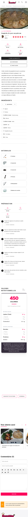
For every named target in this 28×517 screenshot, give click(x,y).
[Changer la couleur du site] (19, 2)
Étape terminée (9, 224)
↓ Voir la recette (14, 58)
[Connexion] (25, 2)
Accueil (3, 6)
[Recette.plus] (13, 3)
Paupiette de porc (9, 396)
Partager (14, 65)
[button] (2, 470)
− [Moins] (2, 104)
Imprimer (14, 61)
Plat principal (8, 6)
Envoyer (14, 494)
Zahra (6, 38)
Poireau (22, 396)
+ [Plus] (14, 104)
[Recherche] (22, 2)
